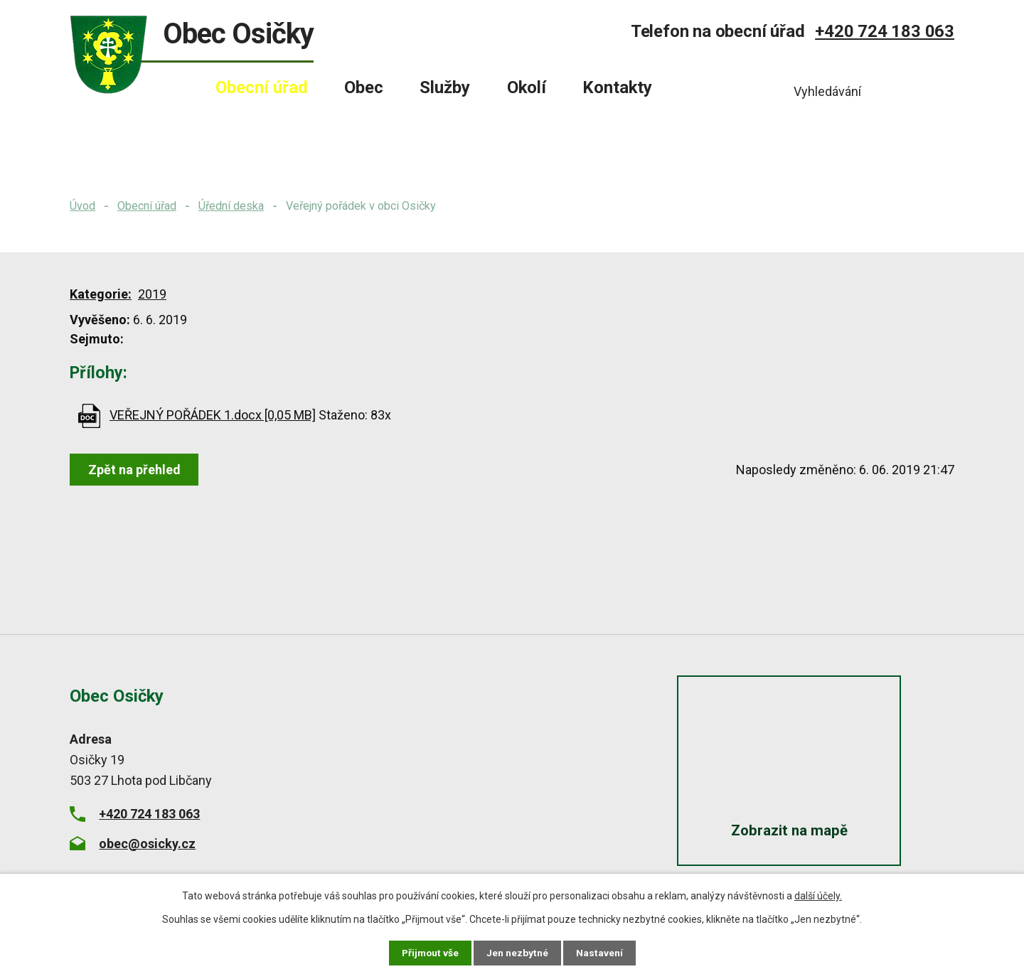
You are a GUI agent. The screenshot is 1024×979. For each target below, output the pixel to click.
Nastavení (600, 952)
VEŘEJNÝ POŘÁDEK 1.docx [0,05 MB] (213, 414)
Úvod (82, 206)
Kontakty (617, 87)
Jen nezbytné (518, 952)
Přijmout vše (429, 952)
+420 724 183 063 (884, 31)
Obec (363, 87)
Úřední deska (231, 206)
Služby (445, 87)
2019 (152, 294)
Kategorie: (101, 294)
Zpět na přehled (135, 469)
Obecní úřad (146, 206)
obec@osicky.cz (147, 843)
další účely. (818, 896)
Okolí (526, 87)
